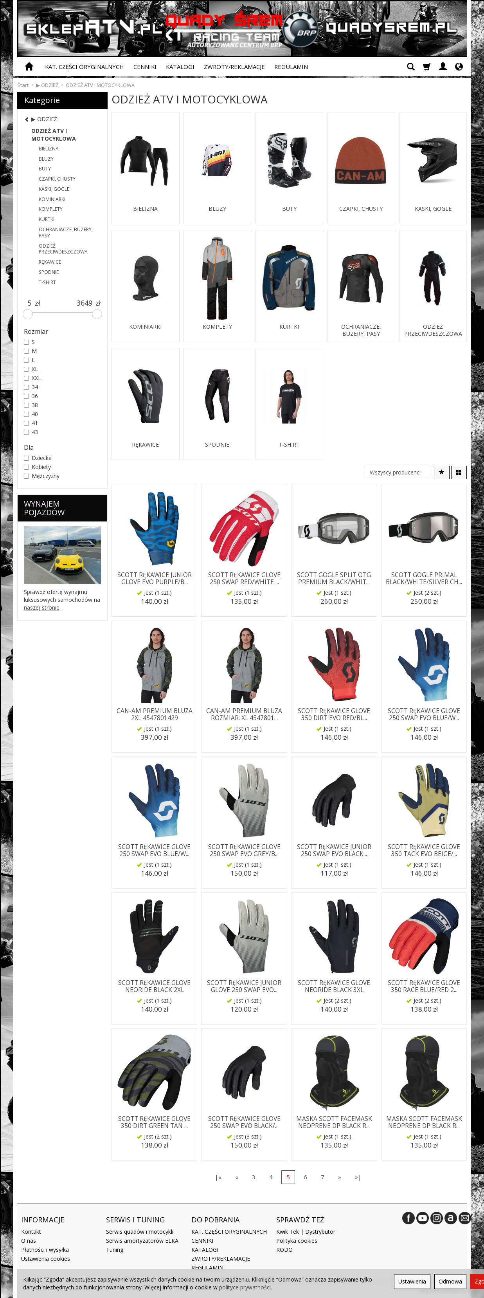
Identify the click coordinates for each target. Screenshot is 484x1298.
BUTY (289, 208)
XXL (32, 378)
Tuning (114, 1249)
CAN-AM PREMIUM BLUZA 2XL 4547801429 (155, 714)
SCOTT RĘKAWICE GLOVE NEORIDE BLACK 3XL (334, 986)
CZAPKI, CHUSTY (361, 208)
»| (358, 1177)
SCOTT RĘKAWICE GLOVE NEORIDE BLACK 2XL (154, 986)
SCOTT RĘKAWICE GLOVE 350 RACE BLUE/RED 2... (424, 986)
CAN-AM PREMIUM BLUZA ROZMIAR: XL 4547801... (244, 714)
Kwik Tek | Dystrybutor (305, 1231)
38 (31, 405)
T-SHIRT (289, 444)
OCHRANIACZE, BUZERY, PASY (361, 330)
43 (31, 432)
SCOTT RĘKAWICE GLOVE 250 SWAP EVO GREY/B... (244, 850)
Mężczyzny (41, 476)
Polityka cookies (296, 1240)
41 (31, 423)
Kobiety (37, 467)
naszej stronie (41, 607)
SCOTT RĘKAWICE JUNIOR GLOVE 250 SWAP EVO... (244, 986)
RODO (284, 1249)
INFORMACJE (42, 1220)
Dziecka (38, 458)
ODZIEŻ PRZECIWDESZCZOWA (433, 330)
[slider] (28, 314)
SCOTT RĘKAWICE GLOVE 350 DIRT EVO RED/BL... (334, 714)
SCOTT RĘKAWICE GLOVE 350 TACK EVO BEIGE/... (424, 850)
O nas (28, 1240)
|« (218, 1177)
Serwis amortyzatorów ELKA (142, 1240)
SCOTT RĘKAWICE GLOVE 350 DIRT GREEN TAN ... (154, 1122)
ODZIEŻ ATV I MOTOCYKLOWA (53, 134)
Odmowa (450, 1281)
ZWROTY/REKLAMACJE (234, 67)
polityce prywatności (245, 1287)
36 (31, 396)
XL (31, 369)
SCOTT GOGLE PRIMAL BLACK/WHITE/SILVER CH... (424, 578)
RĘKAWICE (145, 444)
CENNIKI (145, 67)
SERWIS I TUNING (135, 1220)
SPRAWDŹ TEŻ (300, 1220)
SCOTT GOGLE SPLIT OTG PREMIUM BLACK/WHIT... (334, 578)
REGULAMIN (291, 67)
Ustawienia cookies (45, 1258)
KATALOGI (180, 67)
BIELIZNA (145, 208)
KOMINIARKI (145, 326)
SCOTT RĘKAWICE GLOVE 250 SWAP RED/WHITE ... (244, 578)
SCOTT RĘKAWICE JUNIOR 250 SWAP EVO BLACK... (334, 850)
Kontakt (31, 1231)
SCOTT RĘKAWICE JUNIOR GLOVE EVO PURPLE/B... (154, 578)
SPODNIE (217, 444)
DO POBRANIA (215, 1220)
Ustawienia (412, 1281)
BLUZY (217, 208)
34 (31, 387)
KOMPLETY (217, 326)
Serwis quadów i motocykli (139, 1231)
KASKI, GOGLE (433, 208)
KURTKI (289, 326)
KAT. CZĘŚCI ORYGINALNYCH (84, 67)
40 (31, 414)
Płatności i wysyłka (45, 1249)
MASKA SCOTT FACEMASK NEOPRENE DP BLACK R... (334, 1122)
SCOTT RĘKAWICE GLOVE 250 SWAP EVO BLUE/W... (424, 714)
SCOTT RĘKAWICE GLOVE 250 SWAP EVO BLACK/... (244, 1122)
